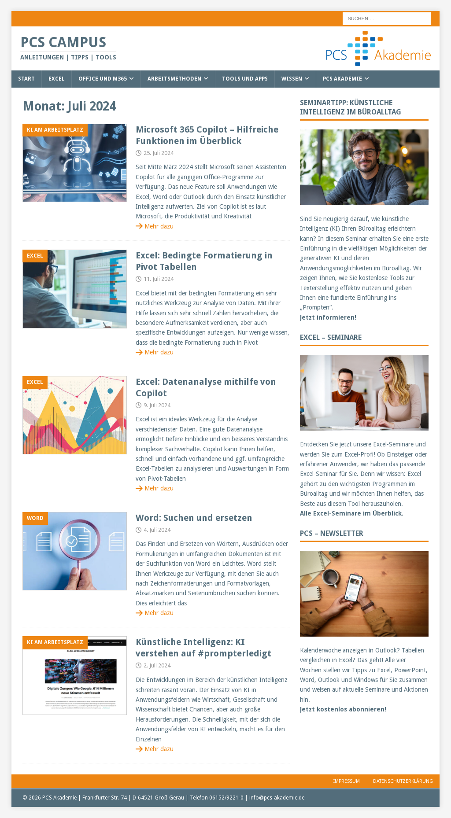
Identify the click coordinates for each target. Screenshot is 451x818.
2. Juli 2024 (157, 665)
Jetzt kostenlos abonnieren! (343, 709)
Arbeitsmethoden (174, 79)
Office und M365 (102, 79)
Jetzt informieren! (328, 317)
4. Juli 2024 (157, 530)
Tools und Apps (245, 79)
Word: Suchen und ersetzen (194, 517)
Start (26, 79)
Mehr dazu (159, 226)
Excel (56, 79)
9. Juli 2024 (157, 405)
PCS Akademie (342, 79)
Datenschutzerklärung (403, 781)
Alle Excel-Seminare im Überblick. (351, 513)
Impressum (346, 781)
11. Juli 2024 (159, 279)
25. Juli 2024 (159, 153)
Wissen (291, 79)
